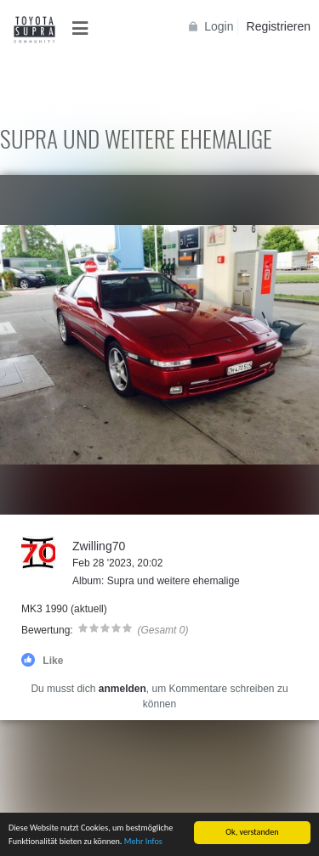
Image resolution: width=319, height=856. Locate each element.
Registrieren (278, 26)
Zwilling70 (98, 546)
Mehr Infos (143, 842)
